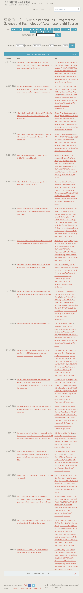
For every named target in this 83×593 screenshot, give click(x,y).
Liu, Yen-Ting (59, 113)
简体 (48, 9)
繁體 (42, 9)
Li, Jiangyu (72, 220)
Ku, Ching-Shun (59, 62)
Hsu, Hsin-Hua (67, 86)
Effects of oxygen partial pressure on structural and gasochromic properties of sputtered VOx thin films (34, 294)
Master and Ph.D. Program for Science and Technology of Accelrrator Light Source (66, 79)
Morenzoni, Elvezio (61, 158)
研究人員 (50, 3)
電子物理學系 (66, 97)
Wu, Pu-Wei (69, 552)
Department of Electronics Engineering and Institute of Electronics (63, 284)
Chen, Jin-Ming (61, 332)
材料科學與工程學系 (70, 68)
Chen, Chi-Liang (66, 294)
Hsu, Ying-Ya (62, 163)
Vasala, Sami (59, 155)
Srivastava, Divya (60, 326)
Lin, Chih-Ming (72, 65)
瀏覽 (34, 3)
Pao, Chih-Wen (64, 302)
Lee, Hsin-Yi (58, 68)
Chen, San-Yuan (68, 113)
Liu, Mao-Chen (59, 523)
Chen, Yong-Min (60, 552)
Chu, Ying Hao (59, 222)
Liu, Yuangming (68, 208)
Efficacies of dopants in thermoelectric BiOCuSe (33, 323)
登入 (41, 588)
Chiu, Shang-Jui (60, 433)
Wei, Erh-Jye (58, 265)
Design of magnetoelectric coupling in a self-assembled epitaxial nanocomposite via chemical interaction (33, 211)
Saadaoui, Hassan (69, 155)
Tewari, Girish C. (68, 323)
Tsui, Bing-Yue (67, 265)
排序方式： (12, 45)
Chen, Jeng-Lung (70, 457)
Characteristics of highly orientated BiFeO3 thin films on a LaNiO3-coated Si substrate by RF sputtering (34, 137)
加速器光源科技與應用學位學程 (65, 71)
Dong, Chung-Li (64, 361)
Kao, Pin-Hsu (71, 520)
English (35, 9)
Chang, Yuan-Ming (60, 520)
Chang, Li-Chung (69, 241)
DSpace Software (19, 588)
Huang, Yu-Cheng (68, 454)
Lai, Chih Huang (62, 217)
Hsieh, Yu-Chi (59, 241)
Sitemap (28, 588)
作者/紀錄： (58, 45)
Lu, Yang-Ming (69, 291)
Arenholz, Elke (63, 220)
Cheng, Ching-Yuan (61, 65)
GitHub (35, 588)
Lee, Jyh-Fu (68, 460)
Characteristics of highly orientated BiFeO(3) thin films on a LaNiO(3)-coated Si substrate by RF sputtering (34, 115)
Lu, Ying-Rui (58, 86)
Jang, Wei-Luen (59, 291)
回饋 (25, 585)
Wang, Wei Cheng (68, 211)
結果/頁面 (45, 45)
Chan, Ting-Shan (64, 161)
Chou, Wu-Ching (66, 92)
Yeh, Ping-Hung (63, 358)
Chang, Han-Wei (67, 89)
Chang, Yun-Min (65, 243)
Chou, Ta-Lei (58, 323)
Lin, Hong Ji (64, 214)
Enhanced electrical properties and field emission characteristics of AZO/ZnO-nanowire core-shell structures (34, 409)
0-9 (13, 29)
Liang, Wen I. (59, 208)
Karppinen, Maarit (65, 166)
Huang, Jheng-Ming (71, 62)
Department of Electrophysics (64, 375)
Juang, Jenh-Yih (65, 526)
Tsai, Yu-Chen (65, 385)
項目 (41, 3)
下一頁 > (74, 55)
